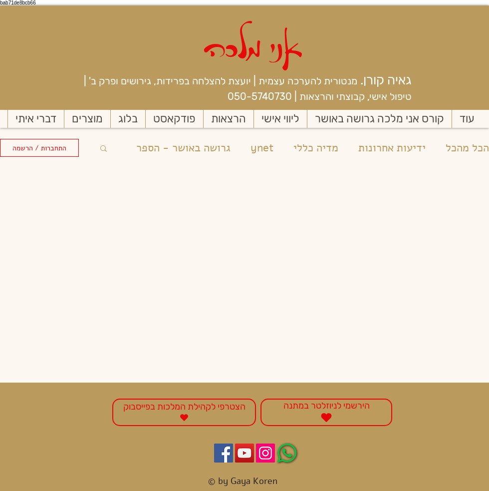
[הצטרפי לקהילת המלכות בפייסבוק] (184, 412)
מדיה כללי (315, 148)
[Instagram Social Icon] (265, 453)
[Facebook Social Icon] (223, 453)
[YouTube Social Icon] (244, 453)
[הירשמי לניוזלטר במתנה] (326, 412)
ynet (261, 148)
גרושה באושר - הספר (183, 148)
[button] (103, 149)
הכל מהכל (467, 148)
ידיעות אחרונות (392, 148)
